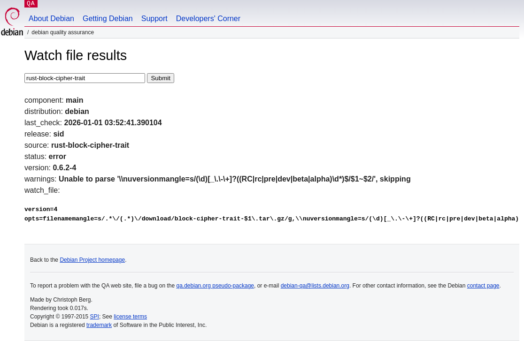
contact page (483, 285)
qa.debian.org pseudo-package (215, 285)
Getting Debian (108, 19)
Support (154, 19)
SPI (94, 316)
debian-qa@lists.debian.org (315, 285)
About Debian (51, 19)
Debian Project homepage (92, 260)
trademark (99, 325)
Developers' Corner (208, 19)
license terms (130, 316)
